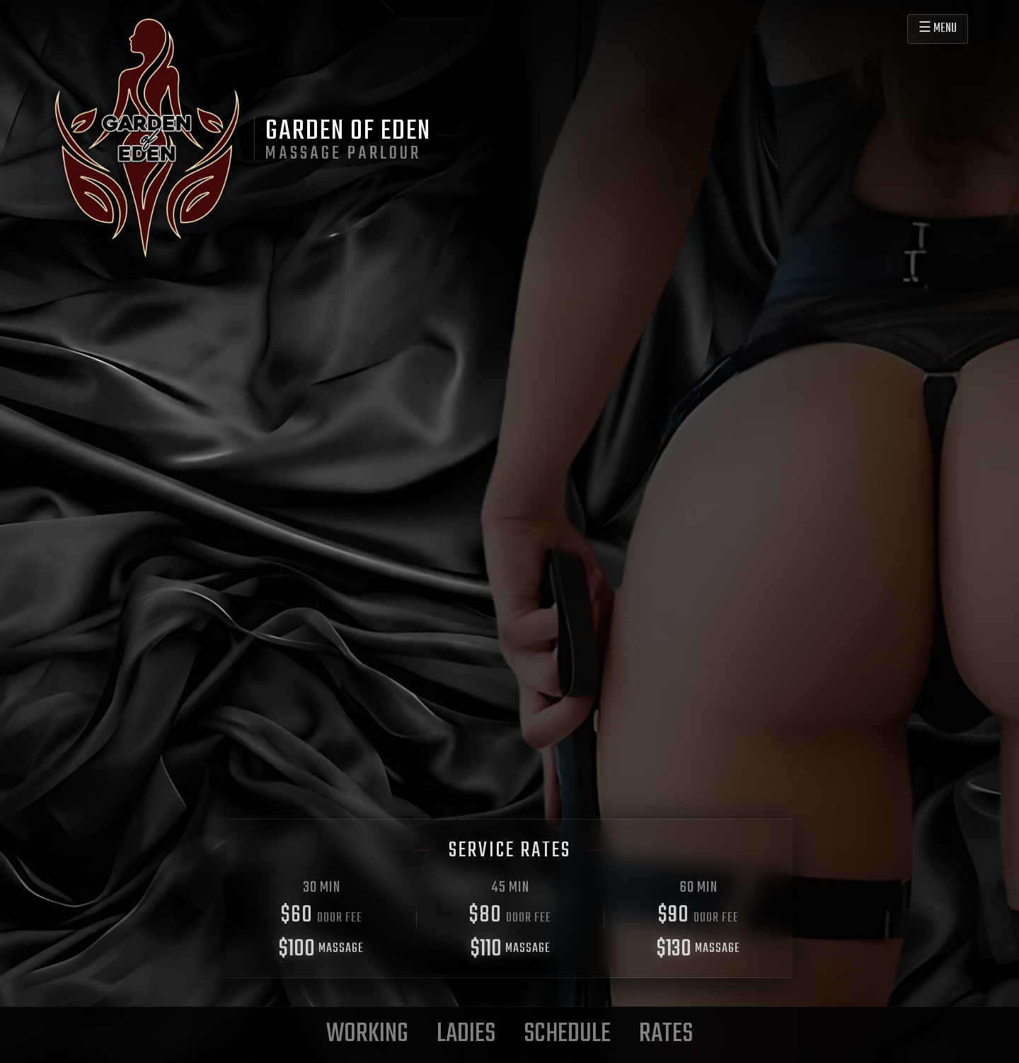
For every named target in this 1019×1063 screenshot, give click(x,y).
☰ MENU (938, 28)
